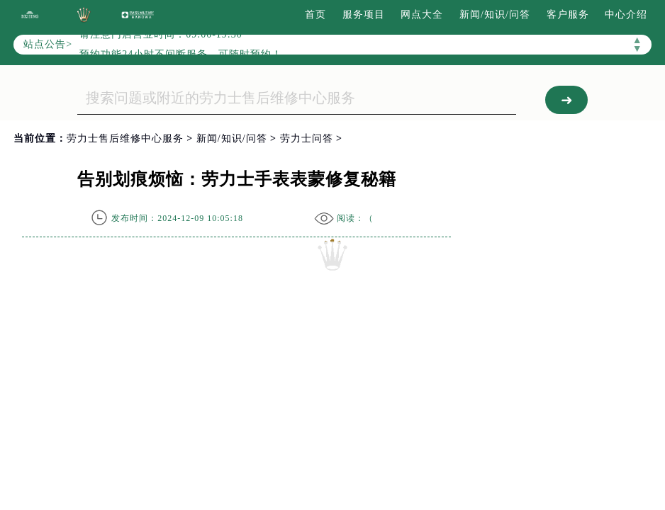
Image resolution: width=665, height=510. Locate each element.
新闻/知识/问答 (494, 14)
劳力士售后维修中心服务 (125, 138)
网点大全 (422, 14)
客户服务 (568, 14)
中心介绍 (626, 14)
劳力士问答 (306, 138)
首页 (315, 14)
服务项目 (363, 14)
